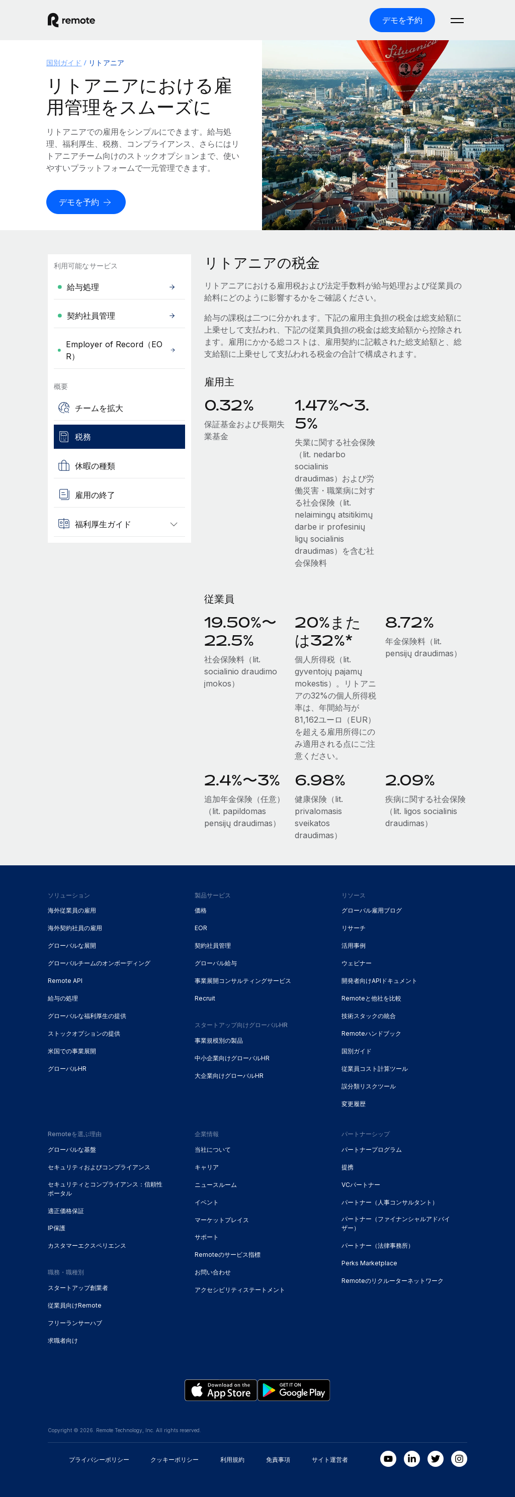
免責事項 (278, 1459)
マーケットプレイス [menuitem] (222, 1219)
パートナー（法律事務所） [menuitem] (377, 1245)
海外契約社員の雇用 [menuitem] (75, 928)
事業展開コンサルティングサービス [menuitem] (243, 980)
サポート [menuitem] (207, 1237)
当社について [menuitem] (213, 1149)
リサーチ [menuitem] (353, 928)
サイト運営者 (330, 1459)
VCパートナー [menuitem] (360, 1184)
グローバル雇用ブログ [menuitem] (371, 910)
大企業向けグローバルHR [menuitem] (229, 1075)
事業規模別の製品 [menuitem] (219, 1040)
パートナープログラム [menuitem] (371, 1149)
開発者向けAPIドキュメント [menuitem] (379, 980)
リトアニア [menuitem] (106, 62)
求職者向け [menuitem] (63, 1340)
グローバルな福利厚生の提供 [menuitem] (87, 1016)
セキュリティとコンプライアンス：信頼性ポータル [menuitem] (105, 1188)
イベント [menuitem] (207, 1202)
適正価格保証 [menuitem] (66, 1210)
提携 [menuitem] (347, 1167)
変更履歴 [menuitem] (353, 1104)
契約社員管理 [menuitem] (213, 945)
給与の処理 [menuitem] (63, 998)
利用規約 (232, 1459)
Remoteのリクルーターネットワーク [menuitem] (392, 1280)
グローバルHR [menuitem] (67, 1068)
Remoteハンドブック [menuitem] (371, 1033)
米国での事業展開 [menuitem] (72, 1051)
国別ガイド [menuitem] (63, 62)
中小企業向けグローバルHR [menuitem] (232, 1058)
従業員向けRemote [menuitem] (75, 1305)
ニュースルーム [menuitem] (216, 1184)
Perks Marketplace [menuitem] (369, 1263)
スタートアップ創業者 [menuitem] (78, 1287)
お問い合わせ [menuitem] (213, 1272)
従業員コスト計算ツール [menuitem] (374, 1068)
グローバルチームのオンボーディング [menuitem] (99, 963)
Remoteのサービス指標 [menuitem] (228, 1254)
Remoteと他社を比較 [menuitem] (371, 998)
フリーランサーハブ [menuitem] (75, 1323)
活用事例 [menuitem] (353, 945)
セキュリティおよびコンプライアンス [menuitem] (99, 1167)
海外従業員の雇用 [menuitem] (72, 910)
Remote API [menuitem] (65, 980)
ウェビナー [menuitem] (356, 963)
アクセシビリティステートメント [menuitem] (240, 1289)
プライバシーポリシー (99, 1459)
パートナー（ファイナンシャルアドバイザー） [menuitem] (395, 1223)
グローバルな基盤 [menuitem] (72, 1149)
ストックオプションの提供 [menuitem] (84, 1033)
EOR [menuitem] (201, 928)
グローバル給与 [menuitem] (216, 963)
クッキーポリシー (174, 1459)
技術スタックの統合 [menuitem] (368, 1016)
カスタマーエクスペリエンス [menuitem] (87, 1245)
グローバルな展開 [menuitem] (72, 945)
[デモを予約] (402, 20)
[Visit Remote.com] (71, 20)
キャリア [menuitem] (207, 1167)
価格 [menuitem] (201, 910)
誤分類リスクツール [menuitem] (368, 1086)
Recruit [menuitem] (205, 998)
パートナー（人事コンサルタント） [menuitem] (389, 1202)
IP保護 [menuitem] (56, 1228)
